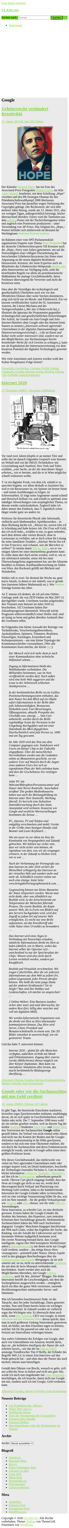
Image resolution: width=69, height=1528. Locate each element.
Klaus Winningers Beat (22, 1467)
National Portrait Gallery (33, 233)
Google (19, 371)
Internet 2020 (14, 382)
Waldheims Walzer (20, 1412)
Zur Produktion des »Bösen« (26, 1405)
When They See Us (20, 1408)
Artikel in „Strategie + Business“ (44, 1173)
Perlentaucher (27, 1176)
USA (4, 375)
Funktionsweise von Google (18, 1259)
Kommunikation (54, 1080)
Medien (49, 371)
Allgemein (7, 1080)
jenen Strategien (54, 1374)
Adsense (15, 1246)
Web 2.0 (60, 1203)
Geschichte (21, 368)
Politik (45, 368)
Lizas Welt (15, 1474)
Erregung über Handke (22, 1418)
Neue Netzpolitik (52, 243)
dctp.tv (13, 1464)
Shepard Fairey (26, 186)
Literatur (35, 368)
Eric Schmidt (23, 1315)
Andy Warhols (9, 193)
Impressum (15, 25)
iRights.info (59, 266)
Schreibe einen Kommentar (24, 375)
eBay (26, 1203)
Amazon (11, 1203)
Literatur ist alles (19, 1470)
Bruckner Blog (17, 1460)
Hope (12, 220)
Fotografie (7, 368)
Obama (59, 371)
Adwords (26, 1246)
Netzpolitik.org (18, 1480)
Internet (30, 371)
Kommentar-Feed (19, 1508)
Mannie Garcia (44, 190)
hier (49, 647)
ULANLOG (10, 10)
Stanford (15, 1127)
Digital (54, 368)
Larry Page (40, 1127)
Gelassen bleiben (19, 1422)
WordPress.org (17, 1511)
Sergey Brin (60, 1127)
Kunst (39, 371)
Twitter (59, 584)
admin (39, 121)
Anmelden (15, 1501)
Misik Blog (15, 1477)
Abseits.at (15, 1457)
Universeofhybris (19, 1487)
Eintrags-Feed (17, 1505)
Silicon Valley (40, 548)
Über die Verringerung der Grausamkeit (32, 1415)
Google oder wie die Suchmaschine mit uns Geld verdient (34, 1094)
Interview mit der (21, 1319)
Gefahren (59, 1263)
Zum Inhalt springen (13, 3)
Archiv (5, 1443)
